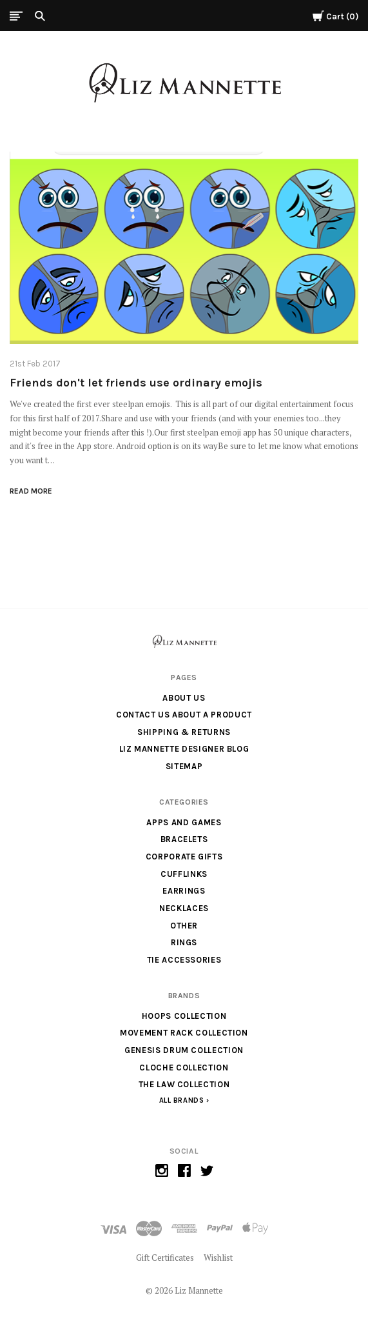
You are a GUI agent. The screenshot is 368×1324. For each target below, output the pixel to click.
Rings (184, 942)
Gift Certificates (165, 1257)
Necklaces (184, 908)
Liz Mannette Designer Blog (184, 749)
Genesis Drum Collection (184, 1050)
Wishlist (218, 1257)
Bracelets (184, 839)
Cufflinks (184, 874)
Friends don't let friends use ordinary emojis (136, 383)
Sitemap (184, 766)
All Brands (181, 1100)
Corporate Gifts (184, 856)
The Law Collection (184, 1084)
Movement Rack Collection (184, 1033)
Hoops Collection (184, 1016)
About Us (183, 698)
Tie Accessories (184, 960)
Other (184, 925)
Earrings (183, 891)
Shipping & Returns (184, 732)
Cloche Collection (183, 1067)
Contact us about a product (184, 714)
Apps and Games (183, 822)
